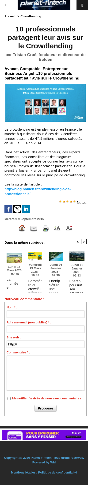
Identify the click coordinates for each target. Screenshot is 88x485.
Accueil (9, 16)
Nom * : (12, 307)
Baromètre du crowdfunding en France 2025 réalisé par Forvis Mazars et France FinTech (35, 285)
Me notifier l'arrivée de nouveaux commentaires (46, 398)
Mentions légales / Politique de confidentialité (44, 472)
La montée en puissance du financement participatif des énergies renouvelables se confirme (14, 283)
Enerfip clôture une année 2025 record (54, 285)
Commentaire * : (18, 352)
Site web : (14, 337)
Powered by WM (44, 462)
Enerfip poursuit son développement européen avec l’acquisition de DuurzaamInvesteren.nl (76, 285)
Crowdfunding (30, 16)
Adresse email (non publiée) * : (29, 322)
